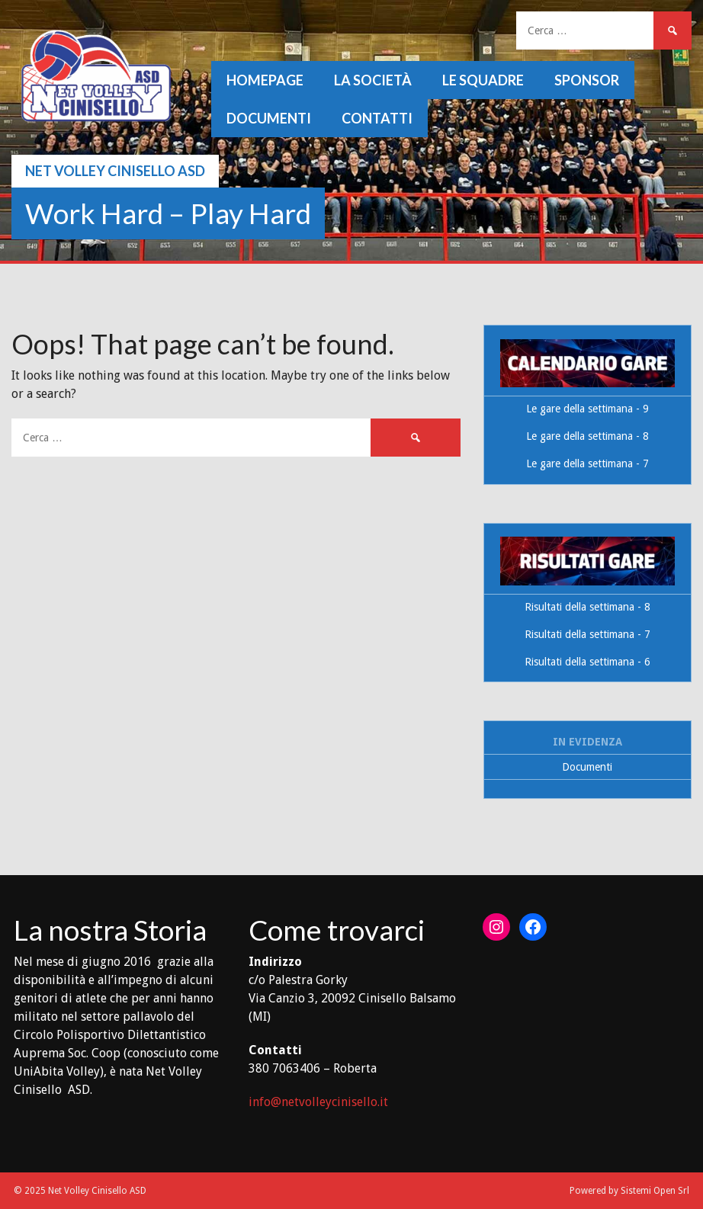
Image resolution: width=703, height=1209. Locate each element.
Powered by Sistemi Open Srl (629, 1190)
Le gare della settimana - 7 (587, 463)
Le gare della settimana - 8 (587, 436)
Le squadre (483, 80)
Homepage (264, 80)
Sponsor (586, 80)
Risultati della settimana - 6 (587, 662)
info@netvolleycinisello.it (318, 1102)
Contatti (377, 118)
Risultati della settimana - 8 (587, 607)
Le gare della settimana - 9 (587, 408)
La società (373, 80)
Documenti (268, 118)
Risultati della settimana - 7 (587, 634)
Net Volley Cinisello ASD (115, 170)
